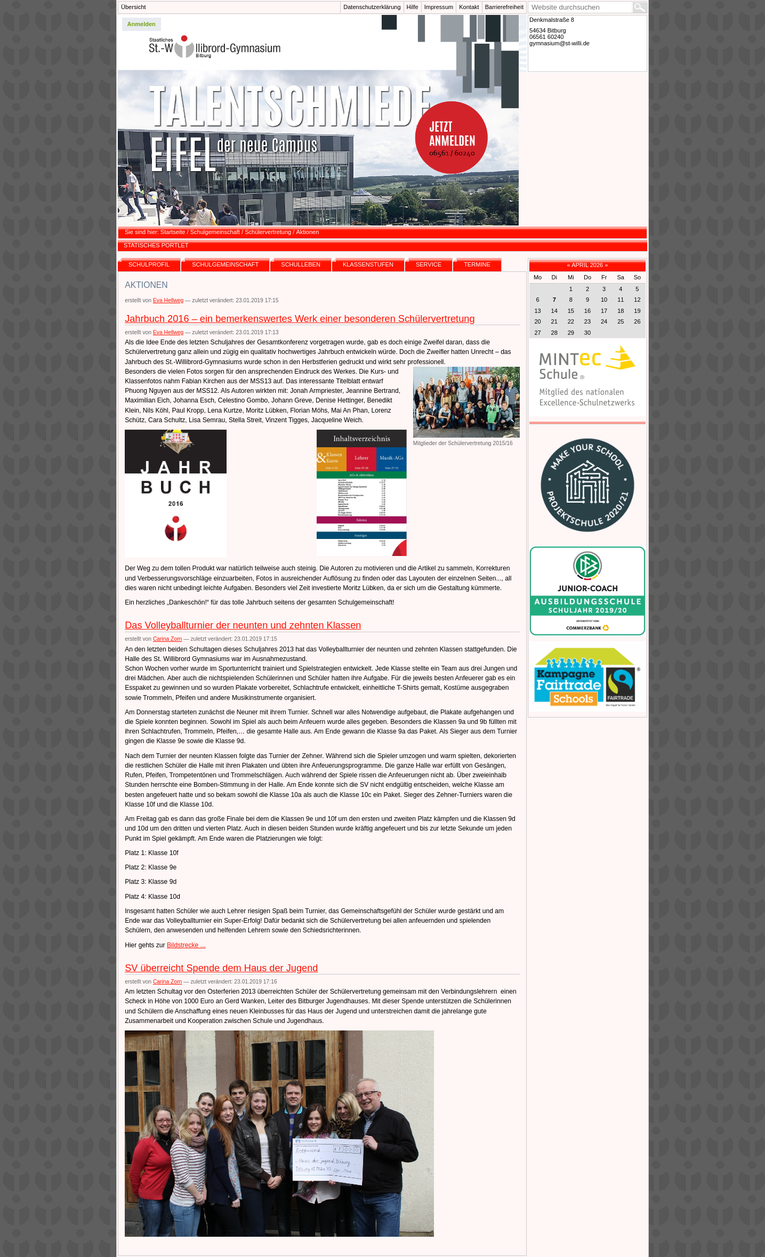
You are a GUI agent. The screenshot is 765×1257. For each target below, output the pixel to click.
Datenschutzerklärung (371, 7)
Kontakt (469, 7)
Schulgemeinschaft (215, 232)
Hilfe (412, 7)
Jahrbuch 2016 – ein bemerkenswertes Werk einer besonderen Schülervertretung (299, 318)
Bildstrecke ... (186, 945)
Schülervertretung (268, 232)
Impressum (439, 7)
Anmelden (141, 24)
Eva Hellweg (168, 300)
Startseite (173, 232)
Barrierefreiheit (504, 7)
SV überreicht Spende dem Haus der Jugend (221, 968)
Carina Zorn (167, 639)
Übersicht (133, 7)
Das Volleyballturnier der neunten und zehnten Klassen (243, 625)
